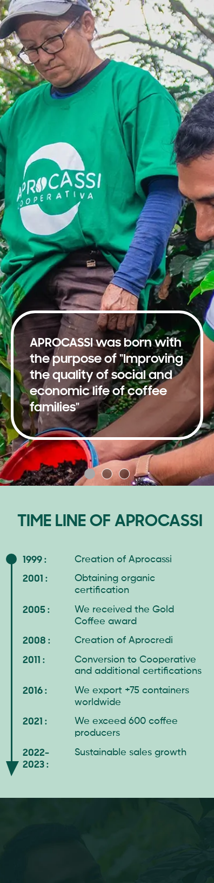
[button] (89, 473)
